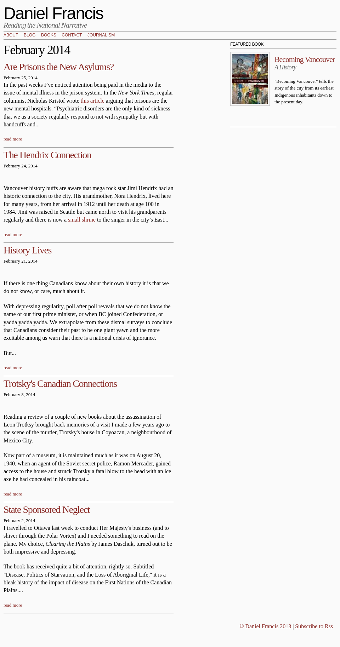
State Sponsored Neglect (47, 509)
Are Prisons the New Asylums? (59, 66)
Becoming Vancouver (304, 59)
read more (13, 139)
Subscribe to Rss (314, 626)
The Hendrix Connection (47, 154)
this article (92, 101)
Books (48, 35)
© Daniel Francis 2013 (265, 626)
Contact (72, 35)
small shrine (82, 220)
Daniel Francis (53, 13)
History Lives (27, 250)
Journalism (101, 35)
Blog (29, 35)
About (11, 35)
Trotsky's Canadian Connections (60, 383)
